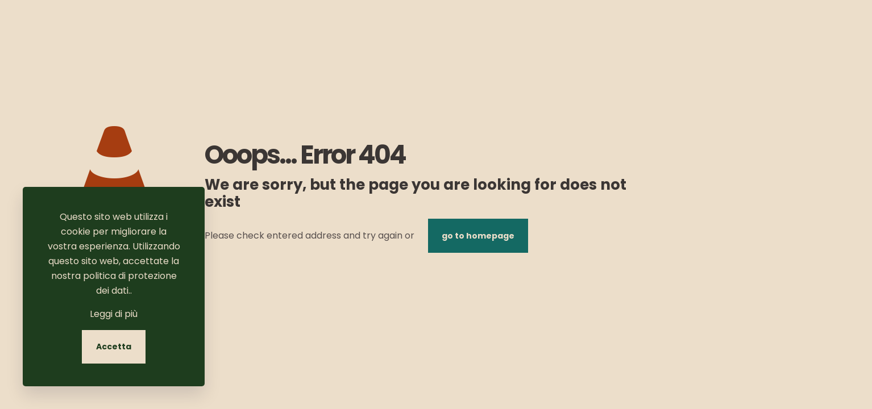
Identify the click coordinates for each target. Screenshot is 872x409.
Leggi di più (114, 313)
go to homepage (478, 235)
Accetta (113, 346)
